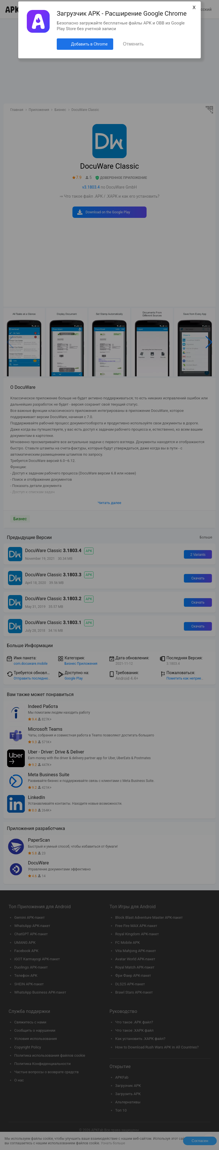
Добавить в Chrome (89, 44)
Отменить (133, 44)
